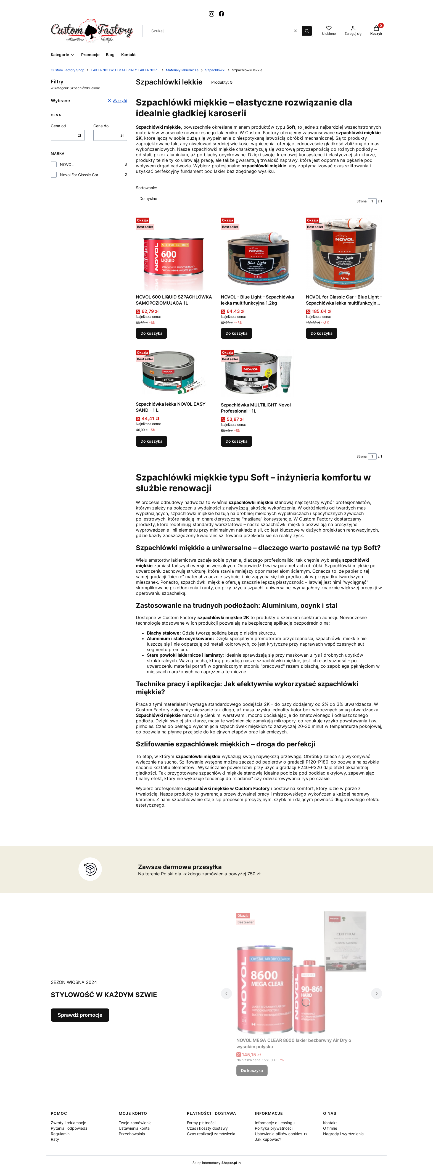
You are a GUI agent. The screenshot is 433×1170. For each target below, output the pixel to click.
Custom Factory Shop (67, 70)
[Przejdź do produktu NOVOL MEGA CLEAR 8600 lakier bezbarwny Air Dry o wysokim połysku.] (301, 973)
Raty (55, 1139)
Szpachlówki (215, 70)
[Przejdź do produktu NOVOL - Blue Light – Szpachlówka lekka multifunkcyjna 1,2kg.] (259, 253)
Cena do (101, 125)
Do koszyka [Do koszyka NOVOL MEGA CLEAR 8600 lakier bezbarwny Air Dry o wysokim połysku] (252, 1070)
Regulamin (60, 1133)
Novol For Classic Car (79, 174)
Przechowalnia (132, 1133)
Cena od (58, 125)
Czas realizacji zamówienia (211, 1133)
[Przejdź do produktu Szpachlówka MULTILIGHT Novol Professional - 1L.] (259, 374)
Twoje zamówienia (135, 1122)
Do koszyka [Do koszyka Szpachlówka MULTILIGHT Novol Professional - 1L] (236, 441)
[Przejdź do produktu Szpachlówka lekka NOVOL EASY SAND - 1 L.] (174, 373)
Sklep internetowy (214, 1163)
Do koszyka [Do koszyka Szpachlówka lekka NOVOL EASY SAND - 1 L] (151, 441)
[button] (307, 31)
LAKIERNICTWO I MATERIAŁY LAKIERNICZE (125, 70)
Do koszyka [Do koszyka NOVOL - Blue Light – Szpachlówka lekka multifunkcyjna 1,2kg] (236, 333)
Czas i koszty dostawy (207, 1128)
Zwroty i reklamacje (68, 1122)
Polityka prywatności (273, 1128)
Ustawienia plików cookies (279, 1133)
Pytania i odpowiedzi (69, 1128)
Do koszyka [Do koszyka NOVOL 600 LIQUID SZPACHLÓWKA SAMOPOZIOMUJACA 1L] (151, 333)
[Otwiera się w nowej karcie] (211, 14)
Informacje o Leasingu (275, 1122)
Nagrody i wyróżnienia (343, 1133)
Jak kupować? (268, 1139)
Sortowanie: (146, 187)
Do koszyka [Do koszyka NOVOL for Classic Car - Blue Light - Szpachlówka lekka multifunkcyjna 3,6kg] (321, 333)
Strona (362, 201)
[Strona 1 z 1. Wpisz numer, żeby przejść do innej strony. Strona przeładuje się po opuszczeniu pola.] (372, 201)
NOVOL (67, 164)
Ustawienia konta (134, 1128)
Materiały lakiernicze (182, 70)
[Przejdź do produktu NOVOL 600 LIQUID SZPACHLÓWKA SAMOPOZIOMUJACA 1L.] (174, 253)
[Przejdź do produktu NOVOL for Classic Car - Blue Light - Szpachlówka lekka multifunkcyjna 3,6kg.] (344, 253)
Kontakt (330, 1122)
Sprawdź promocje (80, 1015)
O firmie (330, 1128)
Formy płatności (201, 1122)
